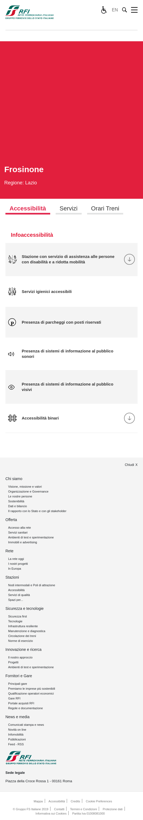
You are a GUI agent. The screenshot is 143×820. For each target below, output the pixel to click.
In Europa (14, 568)
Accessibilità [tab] (27, 208)
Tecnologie (15, 621)
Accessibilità (16, 590)
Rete (9, 551)
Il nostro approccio (20, 657)
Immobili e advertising (22, 542)
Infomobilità (15, 734)
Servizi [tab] (69, 208)
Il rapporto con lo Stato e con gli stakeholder (37, 511)
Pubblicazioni (17, 739)
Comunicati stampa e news (26, 724)
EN (115, 10)
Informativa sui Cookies (51, 813)
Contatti (59, 809)
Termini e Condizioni (83, 809)
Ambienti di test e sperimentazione (31, 537)
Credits (75, 801)
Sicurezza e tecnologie (24, 608)
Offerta (11, 520)
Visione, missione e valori (25, 486)
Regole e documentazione (25, 708)
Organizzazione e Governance (28, 491)
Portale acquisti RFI (21, 703)
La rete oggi (16, 558)
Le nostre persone (20, 496)
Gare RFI (14, 698)
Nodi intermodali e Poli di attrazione (31, 585)
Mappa (38, 801)
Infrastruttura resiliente (23, 626)
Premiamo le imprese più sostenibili (31, 688)
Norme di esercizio (20, 640)
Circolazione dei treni (22, 636)
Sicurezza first (17, 616)
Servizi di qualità (19, 595)
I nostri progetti (18, 563)
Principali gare (17, 683)
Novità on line (17, 729)
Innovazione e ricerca (23, 649)
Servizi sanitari (18, 532)
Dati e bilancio (17, 506)
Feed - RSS (16, 744)
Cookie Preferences (99, 801)
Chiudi (129, 465)
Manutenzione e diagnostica (26, 631)
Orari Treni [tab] (105, 208)
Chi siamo (13, 479)
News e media (17, 717)
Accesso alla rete (19, 527)
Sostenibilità (16, 501)
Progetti (13, 662)
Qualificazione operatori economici (31, 693)
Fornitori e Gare (18, 676)
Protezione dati (112, 809)
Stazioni (12, 577)
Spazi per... (15, 599)
